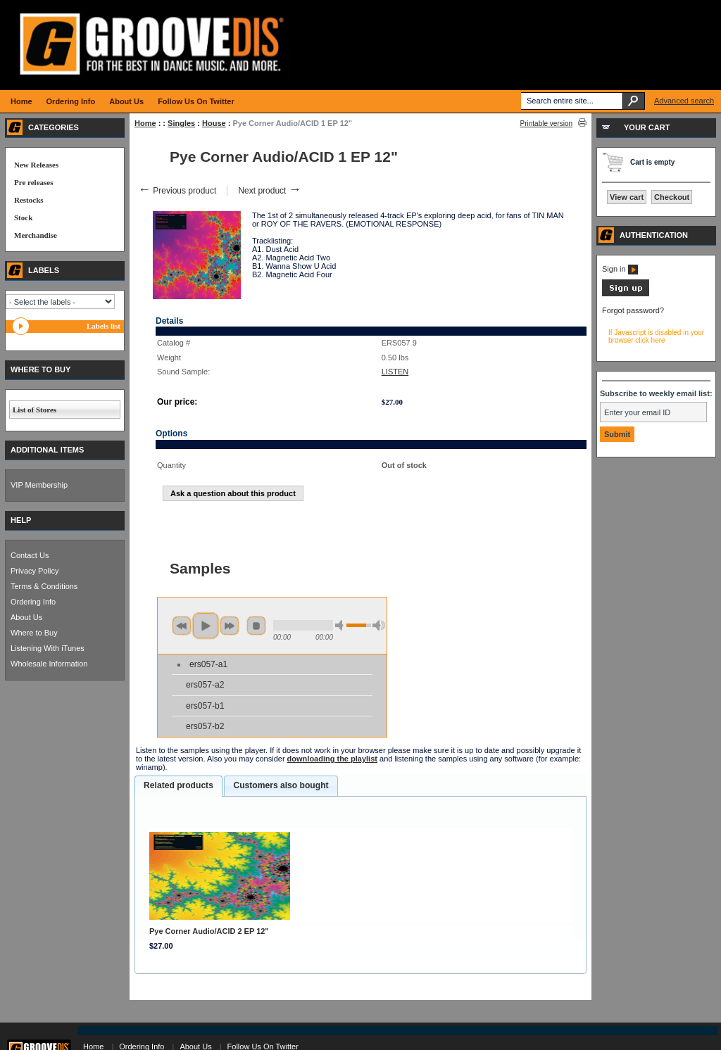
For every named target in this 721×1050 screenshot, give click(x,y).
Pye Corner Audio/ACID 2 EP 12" (209, 931)
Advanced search (684, 100)
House (214, 123)
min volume (341, 625)
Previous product (177, 191)
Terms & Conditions (44, 586)
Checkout (671, 197)
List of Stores (34, 409)
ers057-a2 (205, 685)
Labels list (103, 326)
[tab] (178, 786)
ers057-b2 (205, 726)
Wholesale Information (49, 663)
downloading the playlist (332, 758)
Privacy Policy (34, 571)
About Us (26, 617)
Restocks (29, 200)
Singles (181, 123)
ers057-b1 (205, 706)
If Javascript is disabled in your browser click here (656, 336)
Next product (269, 191)
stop (256, 625)
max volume (378, 625)
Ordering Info (33, 601)
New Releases (36, 164)
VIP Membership (39, 485)
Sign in (620, 269)
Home (145, 123)
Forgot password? (633, 310)
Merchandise (35, 235)
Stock (23, 217)
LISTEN (395, 371)
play (206, 626)
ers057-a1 (208, 664)
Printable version (546, 123)
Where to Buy (34, 632)
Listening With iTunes (47, 648)
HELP (21, 520)
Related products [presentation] (178, 785)
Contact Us (30, 555)
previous (182, 625)
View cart (627, 197)
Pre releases (33, 182)
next (229, 625)
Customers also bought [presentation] (280, 785)
